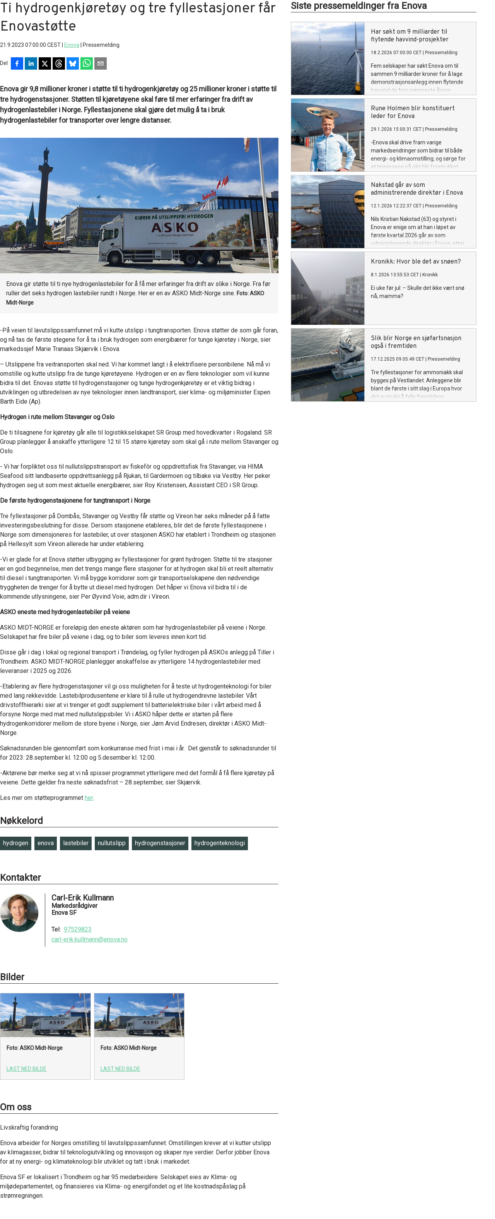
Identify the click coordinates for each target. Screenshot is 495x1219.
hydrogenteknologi (220, 843)
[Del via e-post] (100, 64)
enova (46, 843)
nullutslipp (112, 843)
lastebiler (76, 843)
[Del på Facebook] (17, 64)
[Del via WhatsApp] (86, 64)
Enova (71, 45)
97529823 (78, 929)
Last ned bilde (26, 1069)
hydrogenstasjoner (160, 843)
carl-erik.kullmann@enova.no (89, 939)
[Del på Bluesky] (73, 64)
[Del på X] (45, 64)
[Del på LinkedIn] (31, 64)
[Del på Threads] (59, 64)
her (89, 797)
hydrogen (15, 843)
